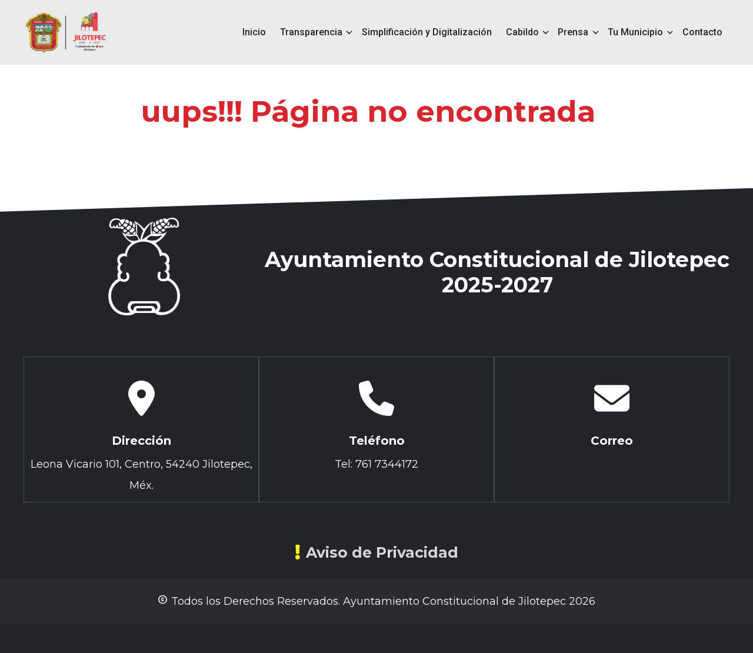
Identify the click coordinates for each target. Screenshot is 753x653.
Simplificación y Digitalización (427, 32)
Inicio (254, 32)
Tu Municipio (635, 32)
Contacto (702, 32)
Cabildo (522, 32)
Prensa (573, 32)
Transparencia (311, 32)
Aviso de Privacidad (376, 552)
